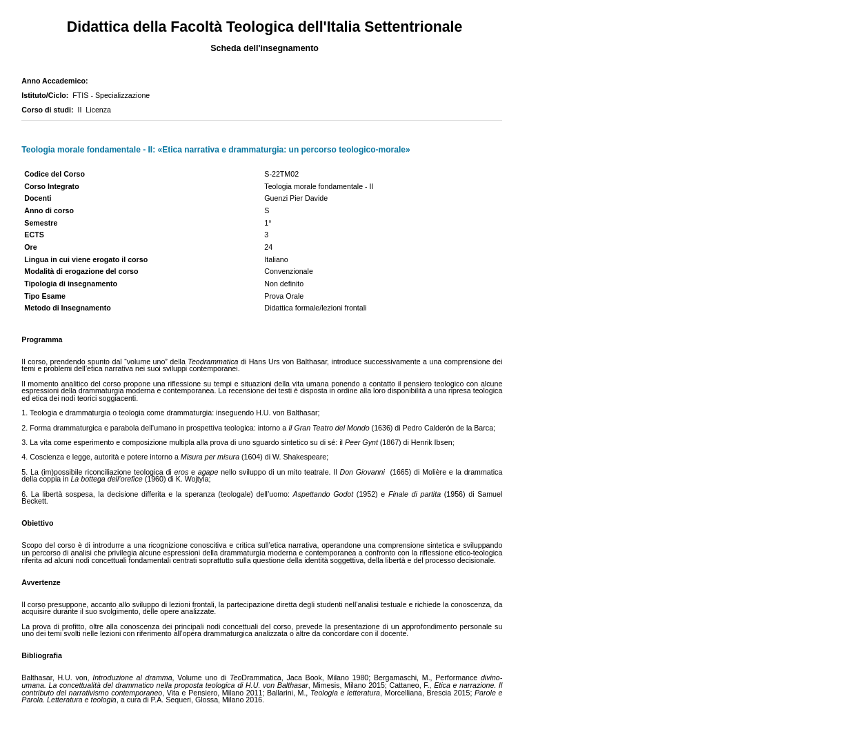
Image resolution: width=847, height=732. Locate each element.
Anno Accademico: (56, 81)
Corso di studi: (49, 110)
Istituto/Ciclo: (46, 95)
